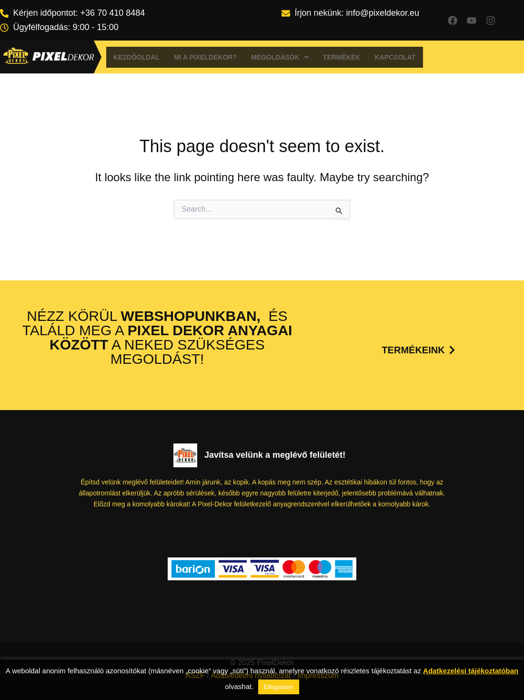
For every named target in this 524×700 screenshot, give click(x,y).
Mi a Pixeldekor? (205, 57)
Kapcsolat (394, 57)
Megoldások (280, 57)
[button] (280, 57)
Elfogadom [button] (278, 686)
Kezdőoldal (136, 57)
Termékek (342, 57)
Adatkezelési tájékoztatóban (470, 671)
